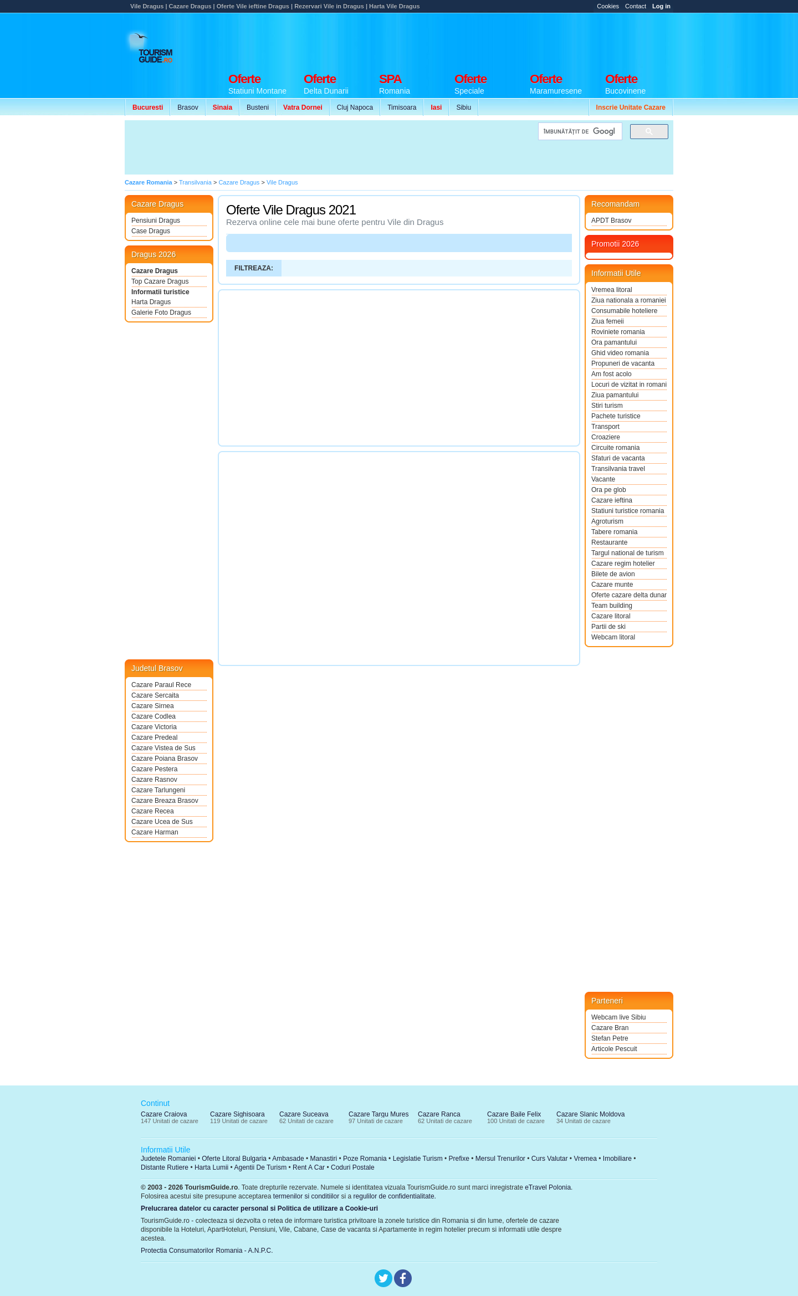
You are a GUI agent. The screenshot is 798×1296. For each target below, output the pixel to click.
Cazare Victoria (154, 727)
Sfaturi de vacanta (618, 458)
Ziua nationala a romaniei (628, 300)
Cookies (608, 6)
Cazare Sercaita (155, 695)
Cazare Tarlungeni (158, 790)
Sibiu (463, 107)
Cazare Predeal (154, 737)
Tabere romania (614, 532)
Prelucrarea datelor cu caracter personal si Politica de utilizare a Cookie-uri (259, 1208)
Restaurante (609, 542)
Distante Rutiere (164, 1167)
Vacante (603, 479)
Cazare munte (612, 584)
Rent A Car (309, 1167)
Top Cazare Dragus (159, 281)
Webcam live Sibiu (618, 1017)
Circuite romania (615, 448)
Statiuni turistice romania (627, 511)
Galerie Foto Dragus (161, 312)
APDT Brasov (611, 220)
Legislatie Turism (418, 1158)
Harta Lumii (211, 1167)
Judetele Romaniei (168, 1158)
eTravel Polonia (548, 1187)
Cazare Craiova (164, 1114)
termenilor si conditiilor (306, 1196)
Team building (611, 605)
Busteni (258, 107)
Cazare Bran (609, 1028)
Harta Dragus (151, 302)
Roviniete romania (618, 332)
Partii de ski (608, 627)
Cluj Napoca (355, 107)
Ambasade (288, 1158)
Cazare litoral (611, 616)
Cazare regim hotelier (623, 563)
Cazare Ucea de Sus (162, 822)
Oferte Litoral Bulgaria (234, 1158)
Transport (605, 427)
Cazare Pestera (154, 769)
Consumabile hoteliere (624, 311)
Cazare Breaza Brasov (164, 801)
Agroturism (607, 521)
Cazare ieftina (611, 500)
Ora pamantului (614, 342)
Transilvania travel (618, 469)
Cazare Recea (152, 811)
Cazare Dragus (154, 271)
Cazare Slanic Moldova (590, 1114)
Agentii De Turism (260, 1167)
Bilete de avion (613, 574)
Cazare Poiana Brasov (164, 758)
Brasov (187, 107)
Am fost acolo (611, 374)
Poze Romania (365, 1158)
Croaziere (605, 437)
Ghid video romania (620, 353)
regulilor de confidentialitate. (395, 1196)
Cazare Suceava (304, 1114)
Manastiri (323, 1158)
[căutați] (579, 131)
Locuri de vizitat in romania (629, 384)
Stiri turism (607, 405)
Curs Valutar (549, 1158)
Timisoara (401, 107)
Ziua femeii (607, 321)
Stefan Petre (609, 1038)
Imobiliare (617, 1158)
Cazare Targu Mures (379, 1114)
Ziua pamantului (614, 395)
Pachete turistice (616, 416)
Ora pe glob (608, 490)
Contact (635, 6)
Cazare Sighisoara (237, 1114)
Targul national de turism (627, 553)
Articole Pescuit (614, 1049)
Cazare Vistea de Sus (163, 748)
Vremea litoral (611, 290)
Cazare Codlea (153, 716)
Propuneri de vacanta (622, 363)
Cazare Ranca (439, 1114)
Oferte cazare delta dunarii (629, 595)
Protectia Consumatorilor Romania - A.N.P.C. (207, 1250)
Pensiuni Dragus (155, 220)
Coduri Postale (353, 1167)
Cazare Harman (154, 832)
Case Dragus (150, 231)
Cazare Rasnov (154, 779)
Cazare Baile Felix (514, 1114)
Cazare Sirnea (152, 706)
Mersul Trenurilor (500, 1158)
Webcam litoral (613, 637)
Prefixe (459, 1158)
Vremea (585, 1158)
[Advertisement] (471, 40)
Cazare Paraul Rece (161, 685)
